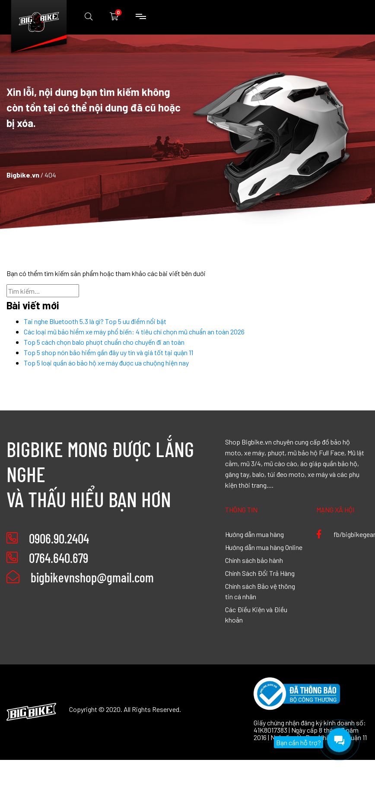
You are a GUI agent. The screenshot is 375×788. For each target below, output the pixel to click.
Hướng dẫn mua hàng (254, 534)
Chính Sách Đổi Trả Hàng (260, 573)
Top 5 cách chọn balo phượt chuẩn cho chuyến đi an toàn (104, 341)
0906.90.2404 (59, 538)
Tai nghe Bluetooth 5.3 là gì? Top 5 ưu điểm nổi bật (95, 321)
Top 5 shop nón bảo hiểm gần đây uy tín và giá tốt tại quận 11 (108, 352)
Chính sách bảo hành (254, 560)
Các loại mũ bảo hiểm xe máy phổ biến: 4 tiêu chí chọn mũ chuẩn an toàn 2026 (134, 331)
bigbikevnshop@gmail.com (80, 577)
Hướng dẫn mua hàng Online (263, 547)
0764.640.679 (58, 558)
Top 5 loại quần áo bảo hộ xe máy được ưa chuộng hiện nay (106, 362)
